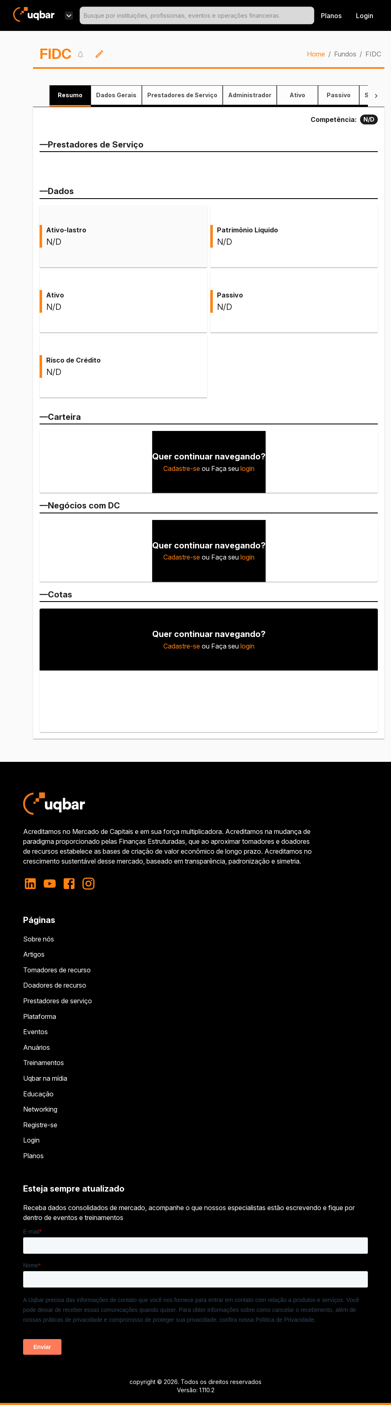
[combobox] (197, 15)
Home (316, 54)
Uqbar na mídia (45, 1078)
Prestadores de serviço (57, 1001)
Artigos (34, 954)
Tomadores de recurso (57, 970)
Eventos (35, 1032)
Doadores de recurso (54, 985)
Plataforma (39, 1016)
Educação (38, 1094)
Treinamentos (43, 1062)
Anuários (36, 1047)
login (247, 468)
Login (31, 1140)
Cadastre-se (181, 468)
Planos (331, 16)
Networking (40, 1109)
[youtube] (50, 883)
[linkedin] (32, 883)
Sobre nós (38, 939)
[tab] (70, 95)
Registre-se (40, 1125)
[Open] (310, 15)
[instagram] (88, 883)
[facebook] (69, 883)
